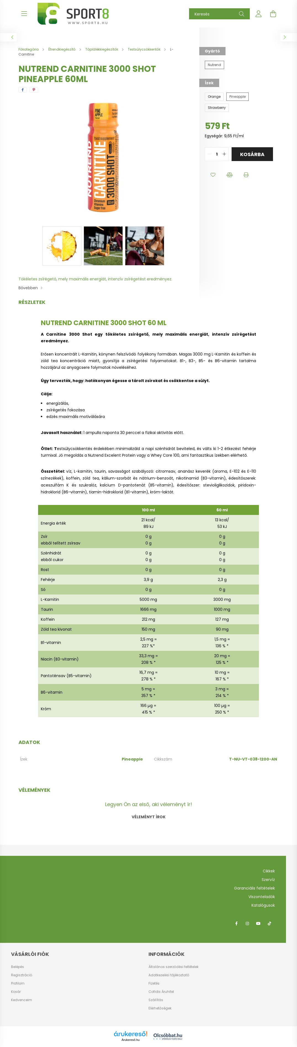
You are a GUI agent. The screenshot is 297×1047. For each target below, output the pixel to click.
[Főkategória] (28, 49)
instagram (247, 923)
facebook (236, 923)
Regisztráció (21, 975)
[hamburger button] (24, 13)
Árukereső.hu (130, 1039)
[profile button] (258, 13)
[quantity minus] (209, 154)
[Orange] (214, 97)
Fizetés (154, 983)
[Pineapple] (237, 97)
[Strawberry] (217, 108)
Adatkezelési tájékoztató (168, 975)
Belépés (17, 967)
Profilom (18, 983)
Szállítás (155, 1000)
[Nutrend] (214, 65)
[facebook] (22, 90)
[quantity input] (216, 154)
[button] (213, 174)
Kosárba (252, 154)
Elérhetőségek (159, 1008)
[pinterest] (34, 90)
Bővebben (28, 288)
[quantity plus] (224, 154)
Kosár (16, 992)
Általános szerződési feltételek (173, 966)
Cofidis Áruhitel (161, 991)
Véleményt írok (149, 817)
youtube (258, 923)
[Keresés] (219, 13)
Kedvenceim (21, 1000)
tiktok (269, 923)
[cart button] (273, 13)
